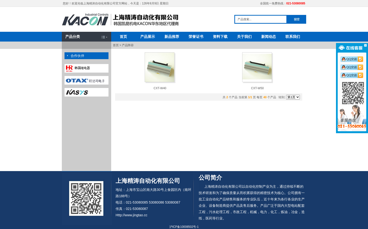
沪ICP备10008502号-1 (184, 227)
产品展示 (147, 36)
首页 (123, 36)
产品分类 (72, 36)
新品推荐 (171, 36)
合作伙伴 (77, 56)
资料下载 (220, 36)
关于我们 (244, 36)
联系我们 (292, 36)
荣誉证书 (196, 36)
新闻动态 (268, 36)
